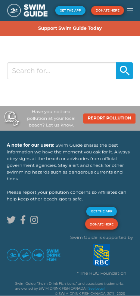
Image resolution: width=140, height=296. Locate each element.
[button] (130, 10)
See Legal (96, 288)
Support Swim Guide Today (70, 28)
